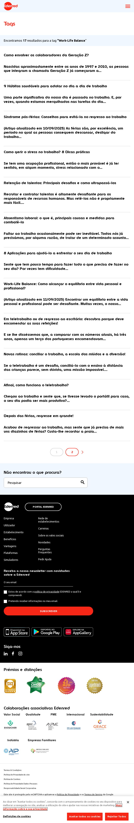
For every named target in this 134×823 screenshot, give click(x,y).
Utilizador (9, 525)
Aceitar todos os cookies (84, 816)
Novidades (44, 542)
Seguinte (82, 452)
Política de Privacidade (68, 794)
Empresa (9, 518)
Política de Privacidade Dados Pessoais (20, 784)
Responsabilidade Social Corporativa (20, 788)
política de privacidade (46, 591)
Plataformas (11, 552)
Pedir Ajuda (44, 559)
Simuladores (11, 559)
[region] (67, 809)
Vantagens (10, 546)
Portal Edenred (43, 506)
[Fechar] (128, 802)
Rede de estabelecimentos (48, 520)
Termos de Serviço (93, 794)
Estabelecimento (14, 532)
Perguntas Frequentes (45, 551)
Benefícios (10, 539)
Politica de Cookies (12, 779)
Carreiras (43, 528)
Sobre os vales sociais (51, 535)
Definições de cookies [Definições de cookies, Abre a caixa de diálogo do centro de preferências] (17, 816)
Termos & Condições (12, 770)
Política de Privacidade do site (17, 775)
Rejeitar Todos (116, 816)
